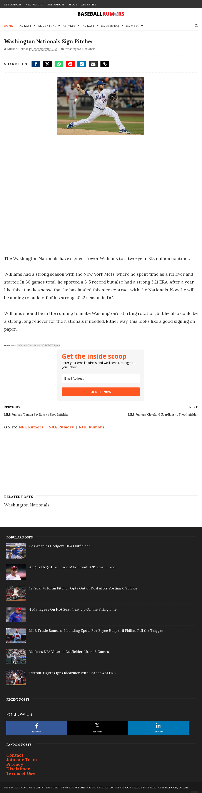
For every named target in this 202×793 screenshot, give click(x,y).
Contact (14, 755)
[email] (101, 378)
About (73, 4)
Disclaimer (18, 768)
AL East (26, 25)
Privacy (14, 764)
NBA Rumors (34, 4)
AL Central (47, 25)
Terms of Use (20, 773)
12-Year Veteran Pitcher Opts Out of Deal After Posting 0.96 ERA (83, 588)
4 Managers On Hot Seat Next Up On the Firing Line (73, 609)
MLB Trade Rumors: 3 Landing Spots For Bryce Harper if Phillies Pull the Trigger (96, 630)
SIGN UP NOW (100, 392)
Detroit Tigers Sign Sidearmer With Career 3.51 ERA (72, 673)
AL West (69, 25)
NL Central (110, 25)
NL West (132, 25)
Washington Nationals (80, 49)
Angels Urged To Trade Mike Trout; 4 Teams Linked (72, 567)
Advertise (88, 4)
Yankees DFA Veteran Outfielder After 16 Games (69, 651)
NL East (88, 25)
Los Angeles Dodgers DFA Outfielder (59, 546)
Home (8, 25)
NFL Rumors (13, 4)
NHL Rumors (56, 4)
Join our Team (21, 759)
